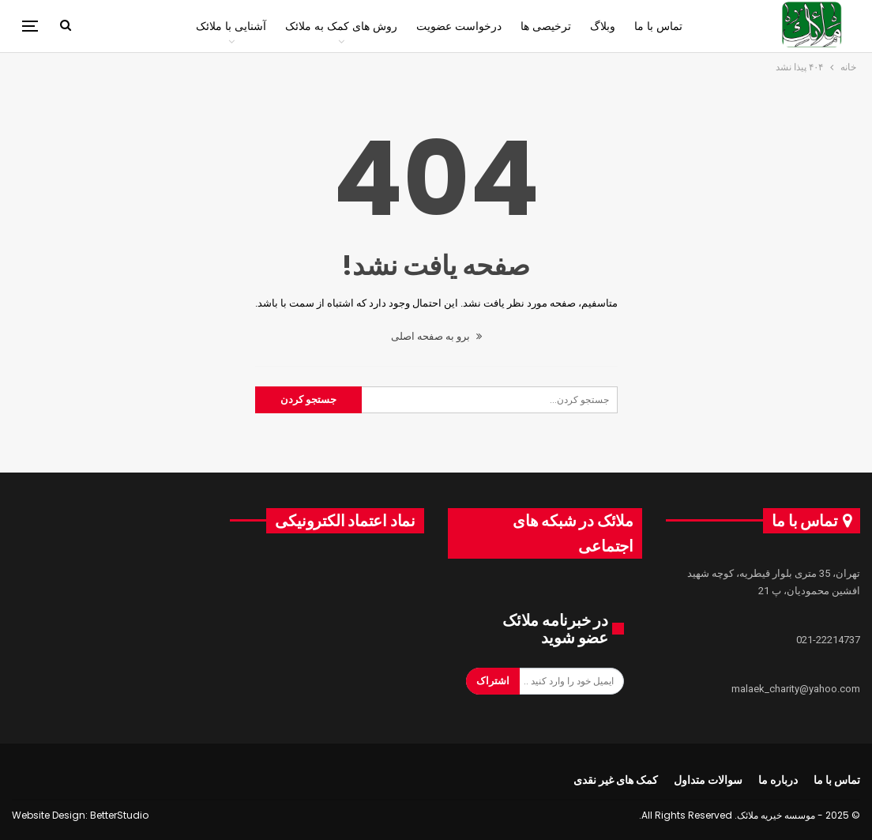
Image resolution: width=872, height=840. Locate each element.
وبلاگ (602, 26)
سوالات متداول (708, 780)
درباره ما (778, 780)
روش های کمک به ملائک (341, 26)
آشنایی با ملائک (231, 26)
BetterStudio (119, 815)
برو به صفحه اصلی (436, 336)
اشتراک (492, 680)
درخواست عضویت (459, 26)
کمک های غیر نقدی (615, 780)
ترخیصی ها (546, 26)
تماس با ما (658, 26)
